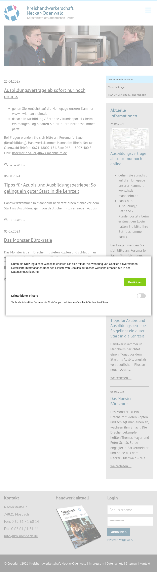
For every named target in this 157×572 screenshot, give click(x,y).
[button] (135, 282)
